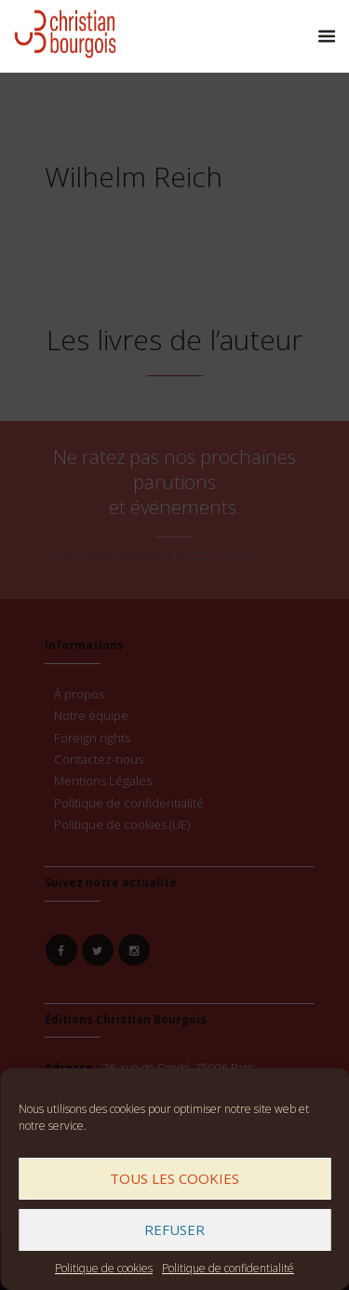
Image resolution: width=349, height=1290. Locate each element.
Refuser (174, 1229)
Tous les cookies (174, 1178)
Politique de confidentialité (228, 1268)
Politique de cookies (104, 1268)
